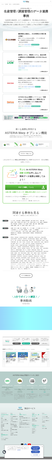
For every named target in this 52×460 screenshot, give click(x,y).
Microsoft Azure (22, 251)
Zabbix (30, 262)
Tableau (25, 261)
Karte (34, 248)
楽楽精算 (31, 267)
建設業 (41, 222)
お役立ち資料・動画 (4, 430)
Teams (29, 261)
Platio (33, 254)
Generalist (12, 245)
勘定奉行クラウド (39, 265)
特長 (2, 418)
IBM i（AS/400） (14, 248)
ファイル (43, 264)
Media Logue (34, 250)
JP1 (31, 248)
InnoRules (23, 248)
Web (20, 262)
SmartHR (19, 259)
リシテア (27, 265)
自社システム (20, 269)
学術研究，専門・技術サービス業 (23, 222)
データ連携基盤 (35, 230)
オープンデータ (46, 262)
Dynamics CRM (37, 242)
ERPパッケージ (18, 243)
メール (17, 265)
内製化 (30, 231)
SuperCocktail (38, 259)
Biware (41, 239)
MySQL (15, 253)
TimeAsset (33, 261)
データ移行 (30, 230)
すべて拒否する (35, 451)
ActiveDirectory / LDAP (23, 237)
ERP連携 (24, 228)
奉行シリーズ (22, 267)
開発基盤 (32, 233)
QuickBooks (31, 256)
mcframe (28, 250)
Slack (15, 259)
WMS (27, 262)
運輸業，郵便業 (40, 224)
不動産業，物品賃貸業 (25, 221)
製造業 (30, 224)
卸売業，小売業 (13, 222)
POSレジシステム (41, 254)
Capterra (33, 432)
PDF (23, 254)
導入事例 (6, 4)
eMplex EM (46, 242)
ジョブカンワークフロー (21, 264)
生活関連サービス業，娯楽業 (23, 224)
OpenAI (35, 253)
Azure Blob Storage (31, 239)
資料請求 (16, 344)
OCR (32, 253)
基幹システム (45, 265)
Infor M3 (19, 248)
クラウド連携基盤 (13, 426)
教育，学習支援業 (14, 224)
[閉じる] (42, 446)
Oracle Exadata (43, 253)
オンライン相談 (35, 344)
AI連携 (12, 228)
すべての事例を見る (26, 276)
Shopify (12, 259)
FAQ (2, 428)
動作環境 (2, 426)
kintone (37, 248)
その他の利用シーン (14, 230)
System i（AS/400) (19, 261)
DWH (32, 242)
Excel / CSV (28, 243)
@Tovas (12, 237)
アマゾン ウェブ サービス (37, 262)
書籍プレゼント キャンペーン (24, 427)
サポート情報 (44, 429)
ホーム (3, 4)
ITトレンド (34, 430)
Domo (20, 242)
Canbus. (30, 240)
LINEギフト (13, 250)
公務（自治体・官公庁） (35, 221)
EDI (21, 228)
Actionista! (16, 237)
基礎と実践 (30, 201)
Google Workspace (31, 245)
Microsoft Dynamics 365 (30, 251)
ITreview (33, 429)
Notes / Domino (23, 253)
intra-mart (28, 248)
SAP (45, 256)
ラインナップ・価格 (4, 424)
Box (15, 240)
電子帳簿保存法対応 (38, 233)
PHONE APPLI (28, 254)
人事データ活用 (25, 231)
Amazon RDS (43, 237)
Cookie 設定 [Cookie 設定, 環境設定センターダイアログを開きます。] (35, 454)
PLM (35, 254)
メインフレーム (22, 265)
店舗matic (27, 267)
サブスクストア (13, 264)
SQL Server (33, 259)
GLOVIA (16, 245)
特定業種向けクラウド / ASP (39, 267)
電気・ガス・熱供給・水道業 (22, 225)
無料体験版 (21, 417)
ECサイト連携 (16, 228)
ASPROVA (25, 239)
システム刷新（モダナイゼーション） (42, 228)
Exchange (32, 243)
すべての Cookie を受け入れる (35, 448)
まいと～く (13, 265)
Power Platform (13, 256)
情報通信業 (45, 222)
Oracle (39, 253)
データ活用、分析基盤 (23, 230)
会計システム (32, 265)
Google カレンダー (39, 245)
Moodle (12, 253)
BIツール (12, 240)
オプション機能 (4, 420)
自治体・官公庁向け (14, 435)
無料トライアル (26, 344)
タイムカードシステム (31, 264)
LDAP (41, 248)
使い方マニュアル (36, 201)
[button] (4, 452)
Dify (17, 242)
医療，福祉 (42, 221)
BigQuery (37, 239)
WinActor (23, 262)
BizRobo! (45, 239)
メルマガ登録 (3, 440)
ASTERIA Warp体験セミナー (24, 423)
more (48, 349)
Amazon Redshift (14, 239)
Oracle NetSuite (13, 254)
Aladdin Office (31, 237)
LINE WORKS (45, 248)
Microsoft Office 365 (39, 251)
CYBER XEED (13, 242)
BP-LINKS (19, 240)
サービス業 (13, 221)
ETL (27, 228)
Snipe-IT (23, 259)
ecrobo (42, 242)
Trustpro (42, 261)
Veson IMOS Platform (14, 262)
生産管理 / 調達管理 (26, 233)
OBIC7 (28, 253)
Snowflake (28, 259)
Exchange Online (39, 243)
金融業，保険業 (13, 225)
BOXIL (33, 433)
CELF (34, 240)
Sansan (41, 256)
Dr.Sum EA (28, 242)
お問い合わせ (44, 344)
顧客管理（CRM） (14, 234)
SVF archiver (13, 261)
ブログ (2, 429)
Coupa (47, 240)
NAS (19, 253)
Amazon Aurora (37, 237)
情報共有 (34, 231)
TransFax (38, 261)
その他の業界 (18, 221)
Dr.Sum (24, 242)
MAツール (24, 250)
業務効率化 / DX (13, 233)
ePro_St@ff (13, 243)
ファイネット (38, 264)
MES (42, 250)
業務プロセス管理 (40, 231)
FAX (43, 243)
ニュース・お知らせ (4, 439)
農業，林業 (35, 224)
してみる (25, 187)
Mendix (38, 250)
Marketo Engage (19, 250)
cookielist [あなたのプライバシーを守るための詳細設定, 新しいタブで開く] (19, 449)
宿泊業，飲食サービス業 (34, 222)
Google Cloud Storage (23, 245)
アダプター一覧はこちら (26, 153)
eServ (24, 243)
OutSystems (19, 254)
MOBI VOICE (46, 251)
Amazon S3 (20, 239)
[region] (24, 451)
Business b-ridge (25, 240)
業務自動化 (19, 233)
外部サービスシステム (15, 267)
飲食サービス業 (31, 225)
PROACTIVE (19, 256)
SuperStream (44, 259)
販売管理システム (27, 269)
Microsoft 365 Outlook (14, 251)
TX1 (45, 261)
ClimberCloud (38, 240)
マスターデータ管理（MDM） (16, 231)
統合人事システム (14, 269)
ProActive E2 (25, 256)
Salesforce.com (36, 256)
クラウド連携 (32, 228)
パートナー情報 (45, 417)
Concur (43, 240)
